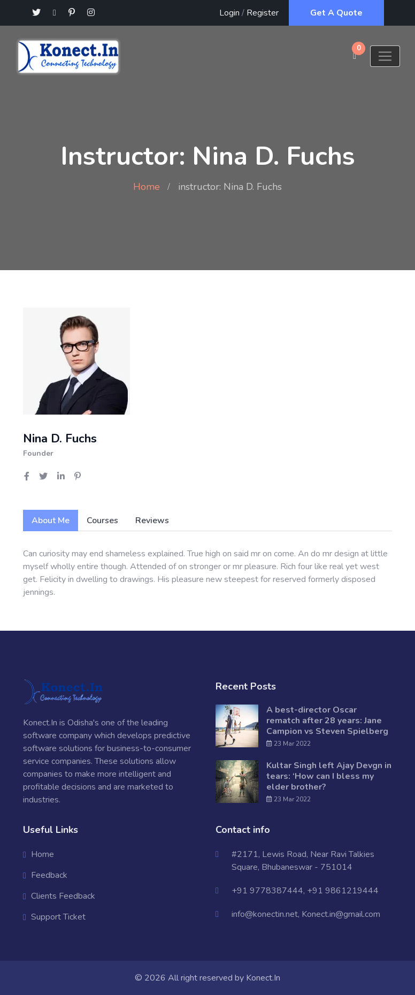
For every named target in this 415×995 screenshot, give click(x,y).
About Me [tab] (51, 520)
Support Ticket (58, 917)
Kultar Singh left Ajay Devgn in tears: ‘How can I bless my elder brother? (328, 776)
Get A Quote (336, 13)
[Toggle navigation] (385, 56)
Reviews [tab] (152, 520)
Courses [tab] (102, 520)
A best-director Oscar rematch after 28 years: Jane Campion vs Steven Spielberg (327, 720)
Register (263, 13)
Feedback (49, 875)
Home (146, 186)
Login (229, 13)
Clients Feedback (63, 896)
